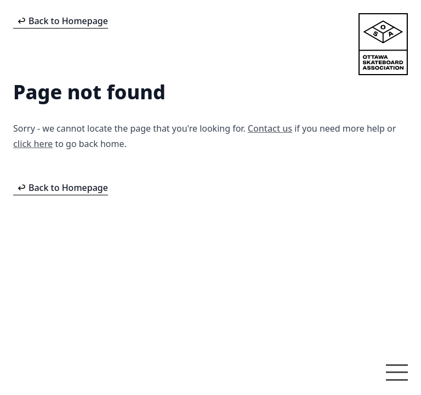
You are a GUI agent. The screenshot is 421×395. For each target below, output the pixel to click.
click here (33, 144)
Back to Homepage (68, 21)
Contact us (270, 128)
